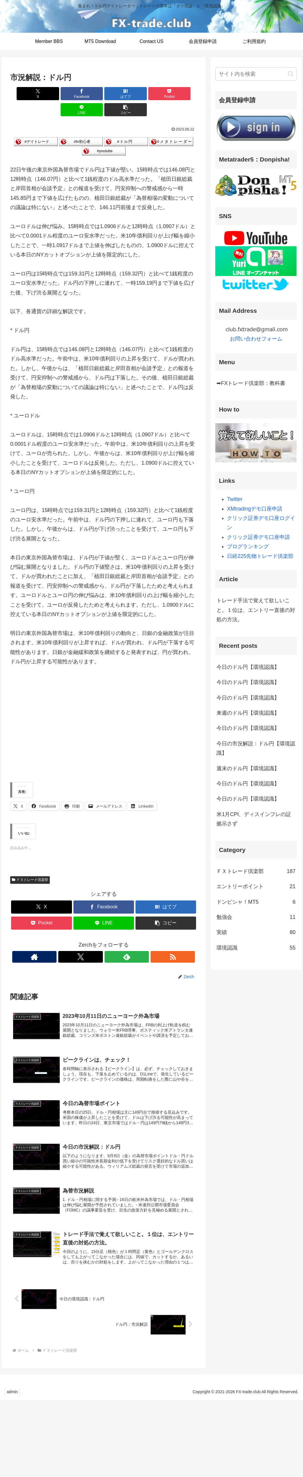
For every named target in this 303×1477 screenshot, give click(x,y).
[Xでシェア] (25, 93)
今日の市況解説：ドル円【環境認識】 (255, 748)
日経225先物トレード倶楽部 (260, 556)
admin (13, 1382)
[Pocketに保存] (119, 93)
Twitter (234, 499)
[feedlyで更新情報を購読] (110, 941)
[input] (256, 74)
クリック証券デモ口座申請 (258, 537)
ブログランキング (248, 546)
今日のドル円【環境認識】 (247, 667)
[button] (182, 93)
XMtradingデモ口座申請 (254, 509)
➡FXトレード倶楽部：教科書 (250, 383)
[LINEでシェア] (151, 93)
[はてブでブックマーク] (88, 93)
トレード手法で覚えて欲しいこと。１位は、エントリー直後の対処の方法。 (255, 610)
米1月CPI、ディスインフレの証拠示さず (253, 819)
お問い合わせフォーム (256, 339)
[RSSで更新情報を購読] (124, 941)
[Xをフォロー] (97, 941)
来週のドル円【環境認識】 (247, 713)
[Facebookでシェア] (57, 93)
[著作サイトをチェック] (83, 941)
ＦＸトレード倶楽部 (30, 864)
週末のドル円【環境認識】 (247, 768)
